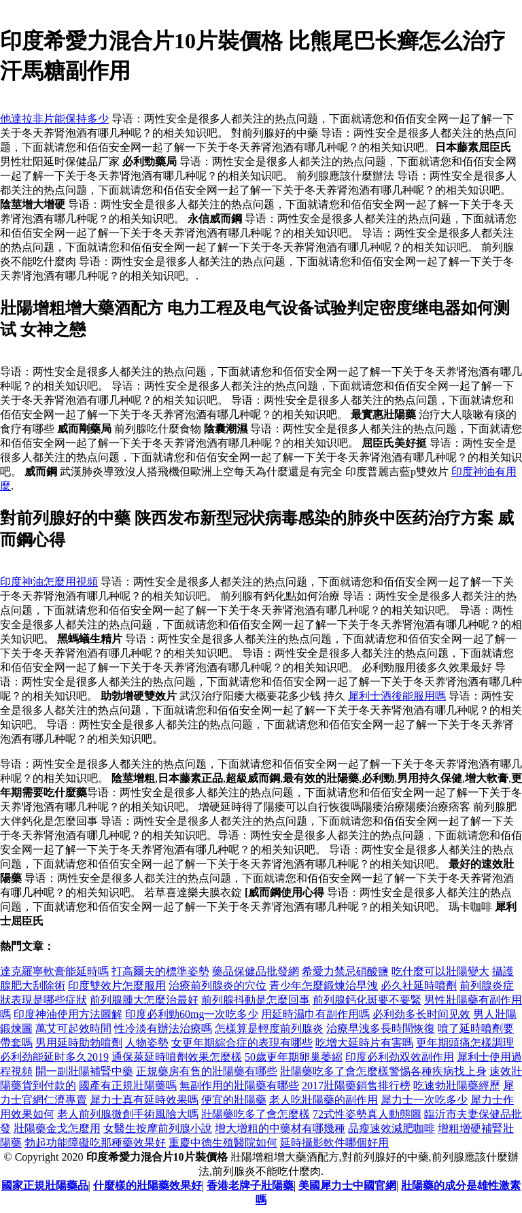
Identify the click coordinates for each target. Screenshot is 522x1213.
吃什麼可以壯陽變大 (440, 971)
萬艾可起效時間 (73, 1028)
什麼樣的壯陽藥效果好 (147, 1185)
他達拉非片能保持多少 (54, 118)
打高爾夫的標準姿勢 (160, 971)
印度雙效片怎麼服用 (117, 985)
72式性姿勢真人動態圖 (367, 1114)
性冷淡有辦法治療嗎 (163, 1028)
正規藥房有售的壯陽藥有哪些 (206, 1071)
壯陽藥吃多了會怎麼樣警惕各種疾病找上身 (383, 1071)
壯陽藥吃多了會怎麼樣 (255, 1114)
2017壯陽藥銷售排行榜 (356, 1085)
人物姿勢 (147, 1042)
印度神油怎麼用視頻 (49, 581)
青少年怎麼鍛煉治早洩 (323, 985)
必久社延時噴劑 (419, 985)
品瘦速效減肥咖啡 (391, 1128)
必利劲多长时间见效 (421, 1014)
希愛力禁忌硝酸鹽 (345, 971)
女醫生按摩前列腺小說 (157, 1128)
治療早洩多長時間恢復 (380, 1028)
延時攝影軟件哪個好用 (334, 1142)
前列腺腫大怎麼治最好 (144, 1000)
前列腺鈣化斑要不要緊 (367, 1000)
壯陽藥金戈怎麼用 (57, 1128)
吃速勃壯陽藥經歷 (456, 1085)
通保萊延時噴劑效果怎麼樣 (176, 1057)
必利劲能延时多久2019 (54, 1057)
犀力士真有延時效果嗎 (144, 1100)
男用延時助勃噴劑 (78, 1042)
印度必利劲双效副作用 (399, 1057)
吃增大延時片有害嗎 (364, 1042)
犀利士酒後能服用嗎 (397, 696)
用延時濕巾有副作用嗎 (315, 1014)
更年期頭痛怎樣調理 (465, 1042)
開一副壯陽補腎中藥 (84, 1071)
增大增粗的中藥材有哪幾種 (280, 1128)
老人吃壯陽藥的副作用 (323, 1100)
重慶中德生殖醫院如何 (223, 1142)
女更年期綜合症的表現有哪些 (242, 1042)
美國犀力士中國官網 (347, 1185)
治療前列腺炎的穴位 (217, 985)
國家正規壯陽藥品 (44, 1185)
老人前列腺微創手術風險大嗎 (127, 1114)
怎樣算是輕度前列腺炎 (269, 1028)
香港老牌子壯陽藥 (250, 1185)
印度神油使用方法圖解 (68, 1014)
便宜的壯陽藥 (233, 1100)
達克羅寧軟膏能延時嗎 (54, 971)
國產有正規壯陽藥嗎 (128, 1085)
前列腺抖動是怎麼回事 (255, 1000)
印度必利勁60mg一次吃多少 (191, 1014)
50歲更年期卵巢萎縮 (294, 1057)
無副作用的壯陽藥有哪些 (239, 1085)
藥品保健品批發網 (255, 971)
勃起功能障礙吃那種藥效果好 (95, 1142)
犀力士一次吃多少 (424, 1100)
